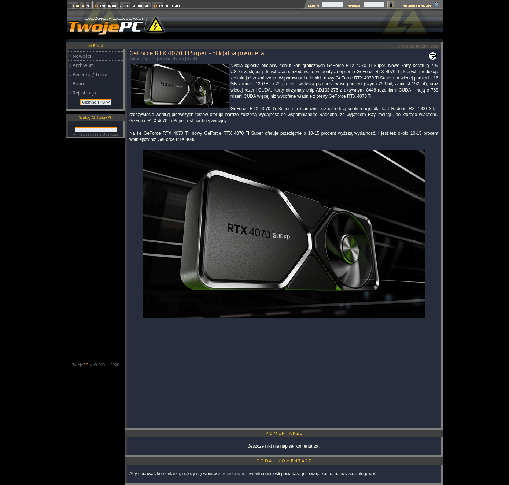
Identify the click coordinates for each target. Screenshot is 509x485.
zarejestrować (231, 473)
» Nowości (80, 56)
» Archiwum (81, 65)
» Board (77, 83)
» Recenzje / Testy (88, 74)
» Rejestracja (82, 92)
